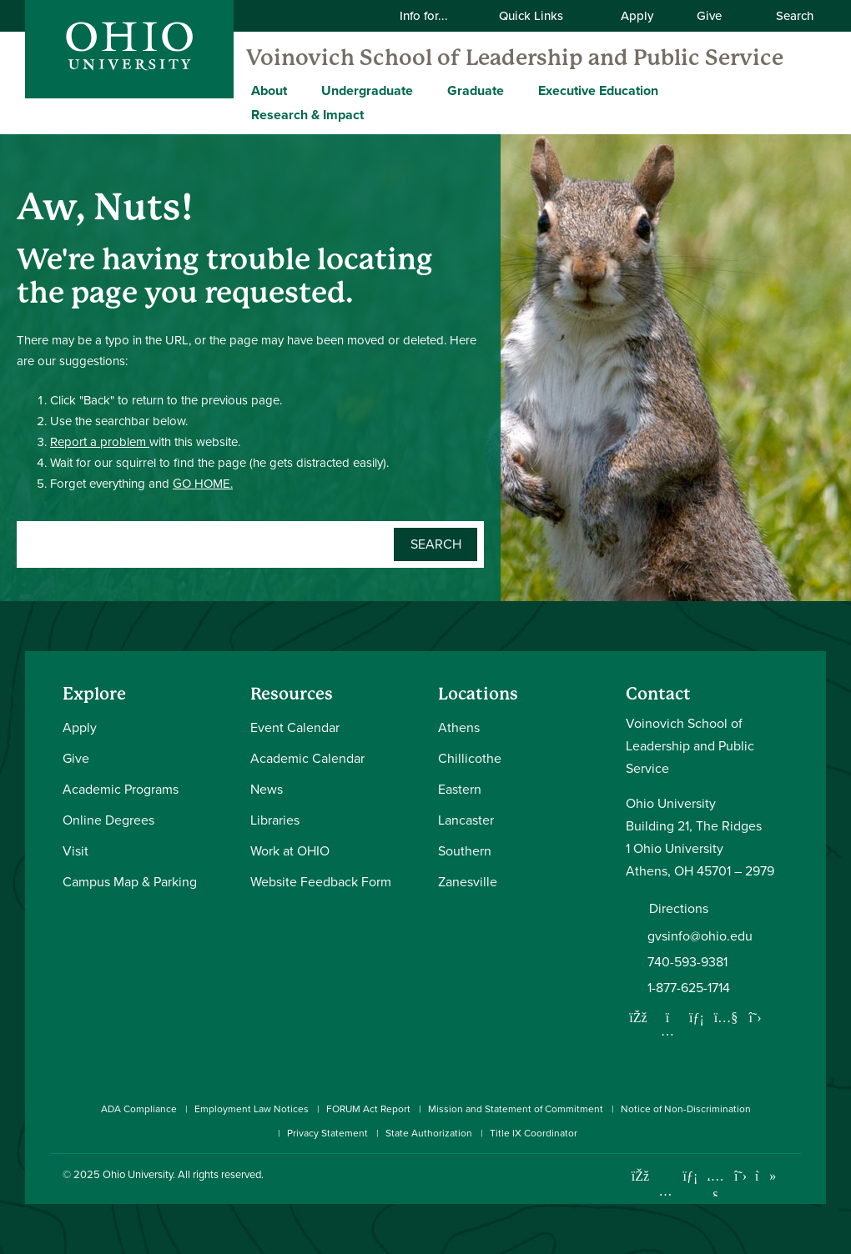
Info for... (434, 16)
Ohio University (138, 1174)
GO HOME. (203, 483)
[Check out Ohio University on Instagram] (665, 1191)
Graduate (475, 90)
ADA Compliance (139, 1108)
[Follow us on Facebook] (638, 1017)
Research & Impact (307, 114)
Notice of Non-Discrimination (686, 1108)
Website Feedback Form (320, 881)
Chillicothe (469, 758)
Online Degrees (108, 820)
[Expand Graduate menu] (516, 90)
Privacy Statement (327, 1133)
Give (709, 16)
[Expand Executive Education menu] (671, 90)
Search (785, 16)
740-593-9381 (687, 961)
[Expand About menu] (299, 90)
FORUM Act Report (368, 1108)
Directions (678, 908)
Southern (464, 850)
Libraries (275, 820)
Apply (637, 16)
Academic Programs (121, 789)
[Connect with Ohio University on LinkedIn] (690, 1176)
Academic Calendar (307, 758)
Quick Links (541, 16)
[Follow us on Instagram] (667, 1030)
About (269, 90)
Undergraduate (367, 90)
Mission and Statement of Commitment (515, 1108)
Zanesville (467, 881)
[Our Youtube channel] (725, 1017)
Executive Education (598, 90)
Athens (459, 727)
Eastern (459, 789)
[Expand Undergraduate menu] (425, 90)
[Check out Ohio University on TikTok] (765, 1176)
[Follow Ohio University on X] (740, 1176)
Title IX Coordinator (533, 1133)
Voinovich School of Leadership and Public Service (514, 57)
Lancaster (466, 820)
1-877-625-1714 (688, 987)
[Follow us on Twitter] (755, 1017)
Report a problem (99, 442)
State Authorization (428, 1133)
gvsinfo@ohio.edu (700, 936)
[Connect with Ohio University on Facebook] (640, 1176)
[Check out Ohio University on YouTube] (715, 1186)
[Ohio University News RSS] (790, 1176)
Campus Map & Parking (130, 881)
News (266, 789)
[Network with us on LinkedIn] (696, 1017)
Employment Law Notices (251, 1108)
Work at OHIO (290, 850)
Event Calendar (295, 727)
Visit (75, 850)
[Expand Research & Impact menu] (376, 114)
